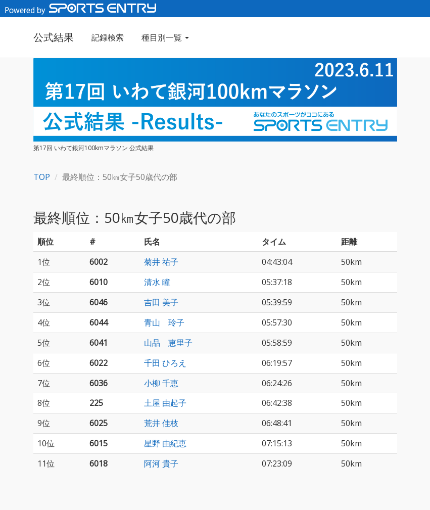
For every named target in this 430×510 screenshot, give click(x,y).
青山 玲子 (164, 322)
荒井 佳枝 (161, 423)
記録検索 (107, 37)
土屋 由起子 (165, 402)
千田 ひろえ (165, 362)
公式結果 (53, 37)
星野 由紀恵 (165, 443)
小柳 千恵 (161, 383)
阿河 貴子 (161, 463)
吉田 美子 (161, 302)
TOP (41, 176)
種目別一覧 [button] (165, 37)
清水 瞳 (157, 282)
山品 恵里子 (168, 342)
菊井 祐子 (161, 261)
